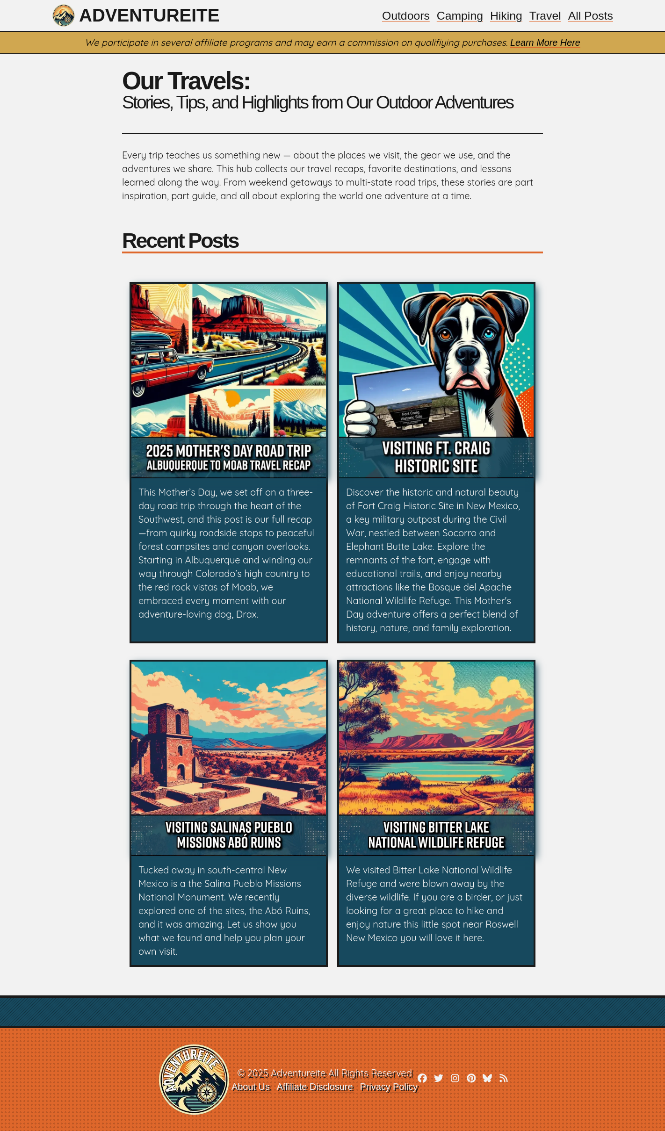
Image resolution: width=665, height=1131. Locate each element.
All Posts (590, 15)
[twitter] (439, 1080)
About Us (250, 1086)
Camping (458, 15)
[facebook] (422, 1080)
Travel (544, 15)
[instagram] (455, 1080)
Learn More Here (545, 42)
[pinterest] (472, 1080)
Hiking (505, 15)
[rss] (504, 1080)
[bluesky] (488, 1080)
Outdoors (404, 15)
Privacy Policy (389, 1086)
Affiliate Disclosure (314, 1086)
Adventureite (136, 15)
